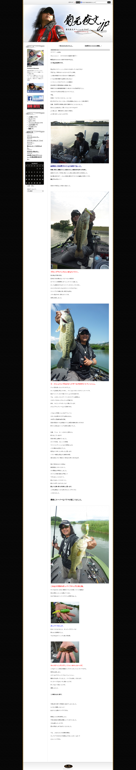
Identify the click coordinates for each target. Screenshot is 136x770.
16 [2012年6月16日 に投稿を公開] (40, 175)
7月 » (32, 185)
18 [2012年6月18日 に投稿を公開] (26, 179)
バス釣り (31, 117)
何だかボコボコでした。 (66, 46)
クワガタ (31, 126)
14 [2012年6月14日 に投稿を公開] (34, 175)
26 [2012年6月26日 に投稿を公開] (29, 183)
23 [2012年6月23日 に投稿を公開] (40, 179)
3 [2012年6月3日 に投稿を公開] (42, 168)
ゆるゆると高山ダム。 (33, 151)
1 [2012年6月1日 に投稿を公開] (37, 168)
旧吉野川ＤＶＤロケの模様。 (93, 46)
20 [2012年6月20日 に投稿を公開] (31, 179)
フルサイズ (79, 2)
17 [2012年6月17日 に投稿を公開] (42, 175)
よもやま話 (32, 124)
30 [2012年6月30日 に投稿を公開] (40, 183)
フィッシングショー (34, 122)
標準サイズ (75, 2)
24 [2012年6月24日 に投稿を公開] (42, 179)
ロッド (30, 119)
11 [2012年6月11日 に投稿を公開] (26, 175)
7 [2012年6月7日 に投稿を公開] (34, 172)
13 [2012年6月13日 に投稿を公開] (31, 175)
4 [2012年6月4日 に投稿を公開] (26, 172)
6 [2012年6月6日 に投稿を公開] (31, 172)
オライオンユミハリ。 (33, 137)
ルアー (30, 121)
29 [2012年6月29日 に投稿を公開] (37, 183)
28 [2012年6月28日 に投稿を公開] (34, 183)
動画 (30, 128)
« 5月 (28, 185)
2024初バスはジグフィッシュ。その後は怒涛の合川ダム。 (34, 157)
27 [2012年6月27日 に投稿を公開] (31, 183)
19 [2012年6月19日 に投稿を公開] (29, 179)
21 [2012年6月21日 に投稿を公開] (34, 179)
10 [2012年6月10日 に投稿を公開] (42, 172)
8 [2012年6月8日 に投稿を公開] (37, 172)
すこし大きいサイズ (77, 2)
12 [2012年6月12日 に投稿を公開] (29, 175)
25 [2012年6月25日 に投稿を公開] (26, 183)
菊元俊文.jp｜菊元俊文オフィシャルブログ (68, 23)
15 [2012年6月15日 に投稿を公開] (37, 175)
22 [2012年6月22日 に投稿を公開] (37, 179)
